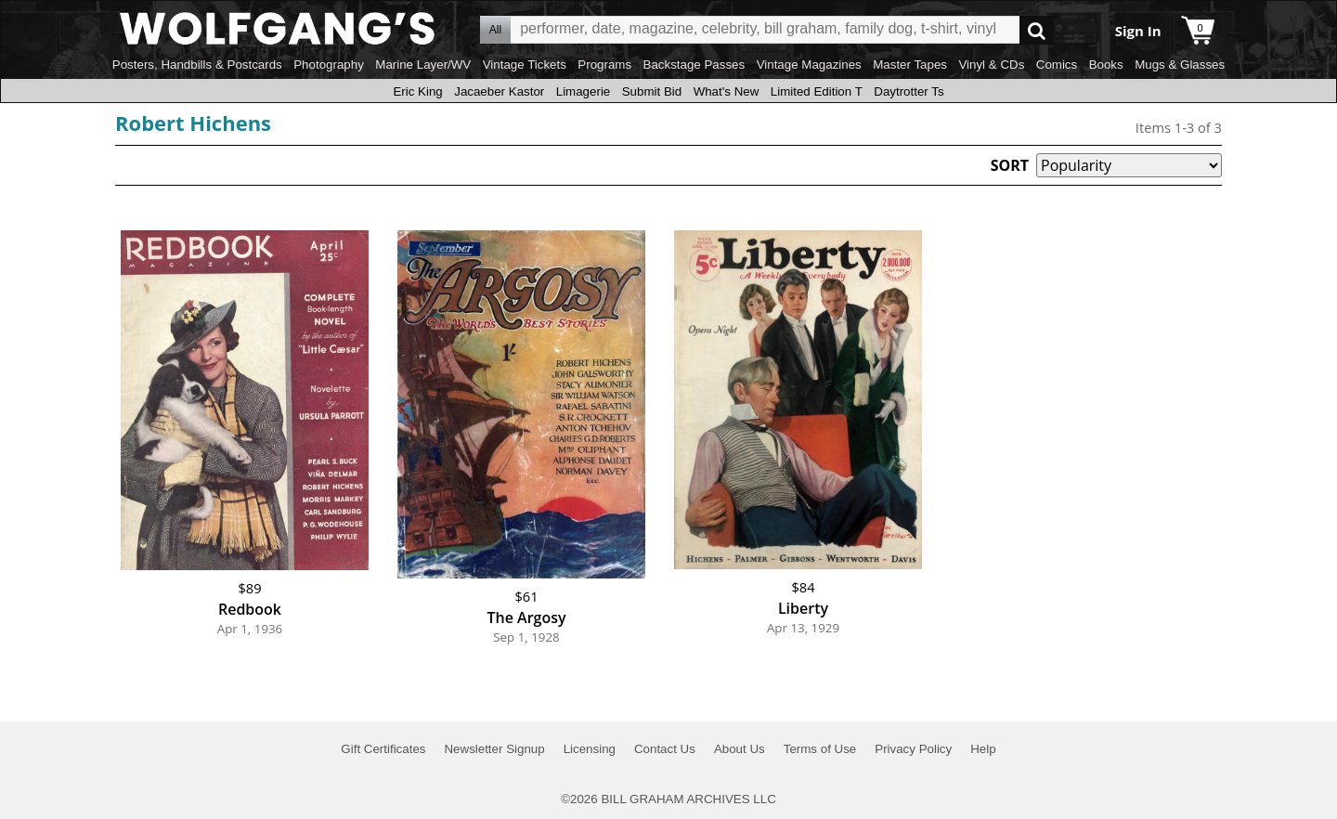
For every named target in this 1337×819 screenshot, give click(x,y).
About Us (739, 749)
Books (1106, 65)
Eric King (417, 91)
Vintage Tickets (524, 65)
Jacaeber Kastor (499, 91)
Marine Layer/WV (423, 65)
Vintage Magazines (809, 65)
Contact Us (664, 749)
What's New (726, 91)
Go (1036, 30)
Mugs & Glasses (1180, 65)
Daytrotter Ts (908, 91)
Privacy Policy (913, 749)
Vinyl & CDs (991, 65)
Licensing (590, 749)
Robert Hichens (193, 122)
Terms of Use (820, 749)
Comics (1056, 65)
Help (982, 749)
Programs (604, 65)
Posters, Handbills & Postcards (197, 65)
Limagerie (583, 91)
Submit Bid (651, 91)
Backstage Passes (694, 65)
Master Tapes (910, 65)
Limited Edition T (817, 91)
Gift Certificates (383, 749)
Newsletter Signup (494, 749)
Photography (328, 65)
